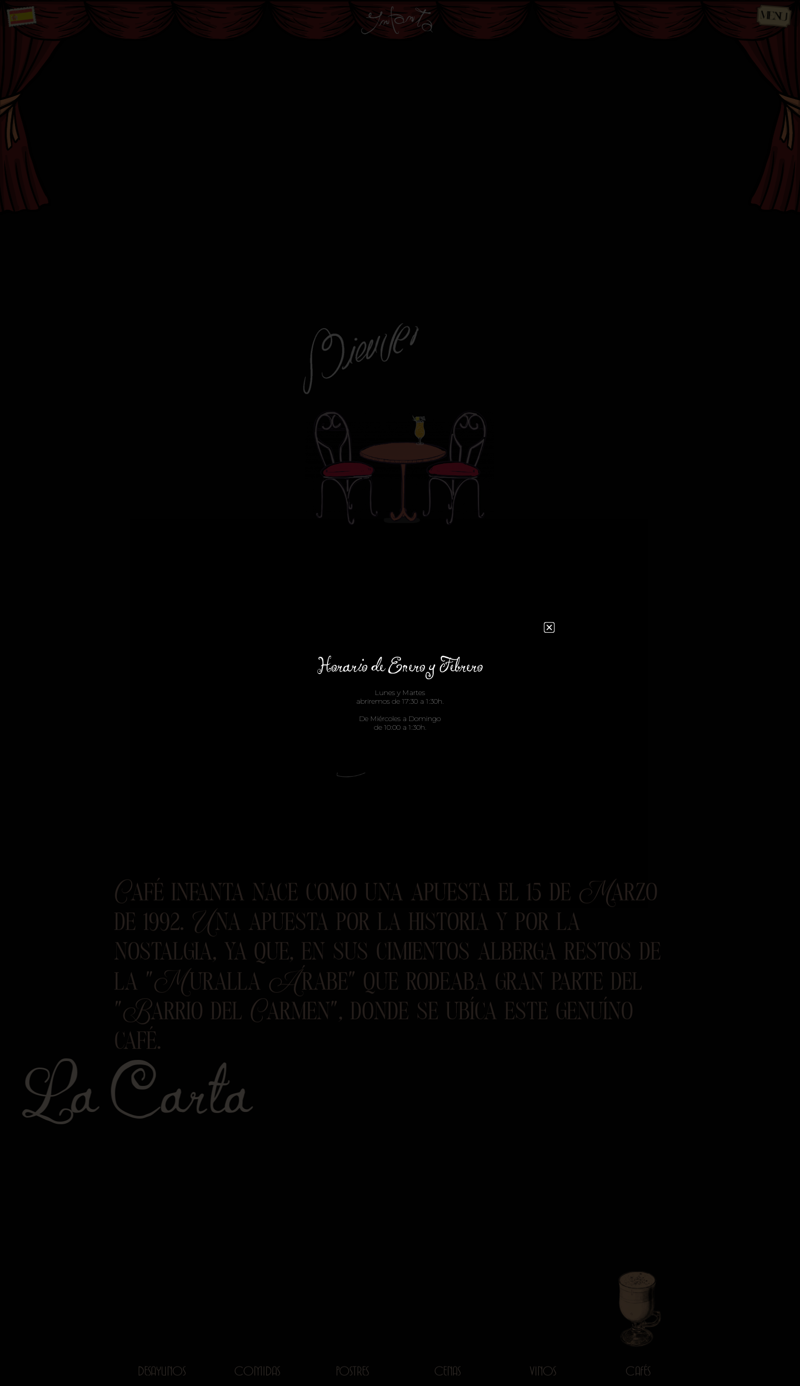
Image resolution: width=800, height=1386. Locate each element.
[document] (400, 693)
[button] (549, 627)
